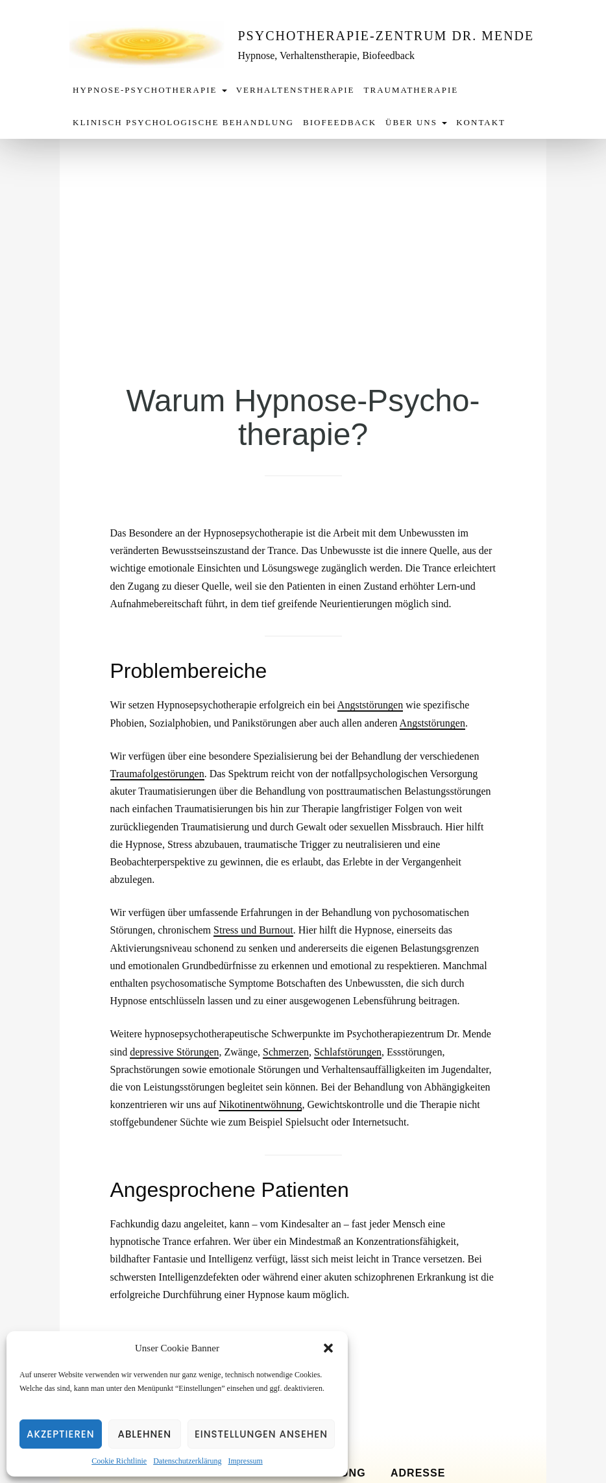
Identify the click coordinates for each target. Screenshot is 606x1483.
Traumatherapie (411, 90)
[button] (328, 1348)
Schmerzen (286, 1051)
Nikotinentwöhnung (260, 1104)
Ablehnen (144, 1434)
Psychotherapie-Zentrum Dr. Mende (386, 36)
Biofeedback (339, 122)
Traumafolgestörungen (157, 773)
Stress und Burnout (253, 929)
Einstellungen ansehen (261, 1434)
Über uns (416, 122)
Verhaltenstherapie (295, 90)
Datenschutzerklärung (187, 1460)
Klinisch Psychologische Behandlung (183, 122)
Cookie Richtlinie (119, 1460)
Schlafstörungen (348, 1051)
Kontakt (480, 122)
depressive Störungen (174, 1051)
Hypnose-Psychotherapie (150, 90)
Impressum (245, 1460)
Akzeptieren (61, 1434)
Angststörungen (370, 704)
